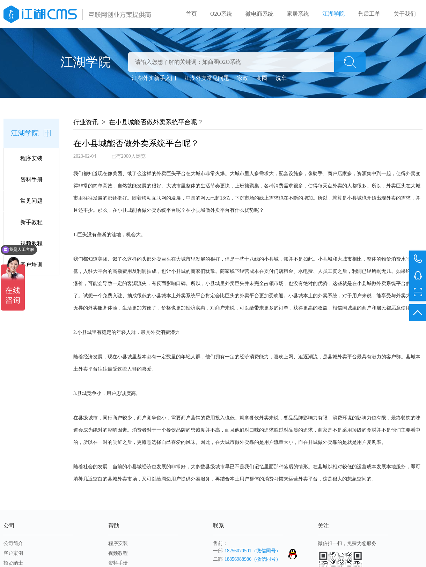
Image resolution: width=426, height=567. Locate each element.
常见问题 (31, 201)
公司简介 (13, 543)
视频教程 (31, 243)
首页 (191, 14)
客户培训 (31, 265)
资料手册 (31, 179)
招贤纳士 (13, 563)
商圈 (261, 78)
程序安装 (31, 158)
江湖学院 (333, 14)
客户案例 (13, 553)
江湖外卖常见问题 (206, 78)
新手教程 (31, 222)
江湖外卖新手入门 (154, 78)
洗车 (281, 78)
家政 (242, 78)
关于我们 (405, 14)
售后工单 (369, 14)
